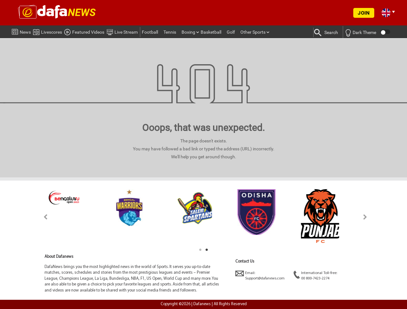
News (21, 31)
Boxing (188, 32)
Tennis (169, 32)
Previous (42, 217)
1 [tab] (200, 250)
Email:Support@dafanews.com (260, 275)
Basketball (211, 32)
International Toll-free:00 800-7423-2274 (315, 275)
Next (365, 217)
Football (150, 32)
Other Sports (253, 32)
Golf (231, 32)
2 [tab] (207, 250)
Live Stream (122, 31)
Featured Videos (84, 31)
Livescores (47, 31)
